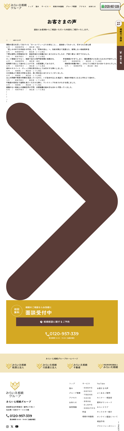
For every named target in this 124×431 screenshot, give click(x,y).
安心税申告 (86, 394)
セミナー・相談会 (104, 387)
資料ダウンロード (104, 392)
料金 (83, 401)
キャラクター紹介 (104, 402)
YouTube (100, 373)
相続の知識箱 (58, 6)
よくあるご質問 (103, 382)
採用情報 (71, 397)
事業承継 (85, 391)
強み (37, 6)
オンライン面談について (107, 407)
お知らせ (92, 6)
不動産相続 (86, 384)
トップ (30, 6)
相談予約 (100, 412)
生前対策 (85, 387)
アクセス (82, 6)
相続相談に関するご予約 (87, 310)
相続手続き (86, 381)
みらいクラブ (102, 397)
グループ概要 (71, 6)
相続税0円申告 (88, 398)
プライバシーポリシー (106, 417)
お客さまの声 (102, 378)
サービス (45, 6)
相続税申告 (86, 377)
